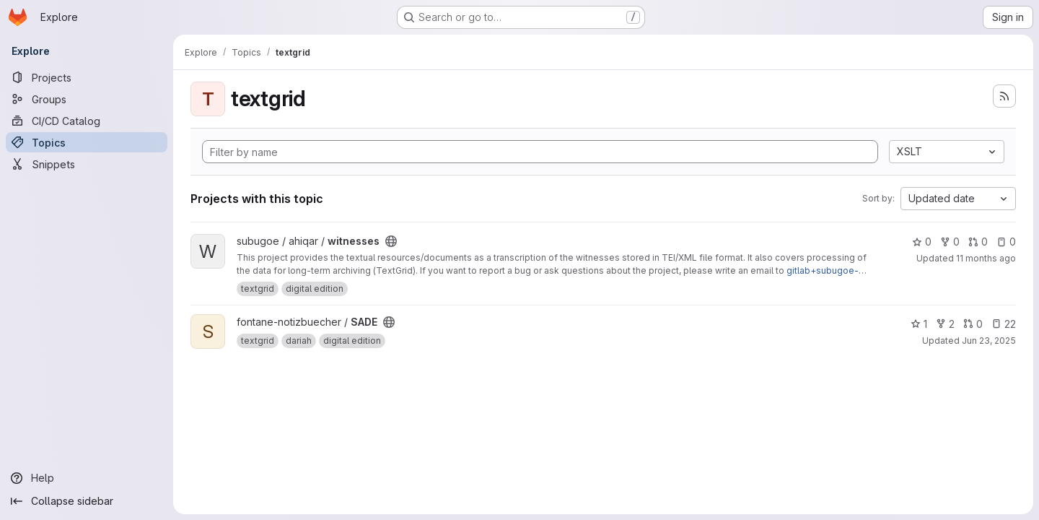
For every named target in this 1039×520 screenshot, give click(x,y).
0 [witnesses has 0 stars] (921, 241)
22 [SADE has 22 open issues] (1003, 324)
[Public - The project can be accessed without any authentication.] (391, 241)
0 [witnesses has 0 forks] (950, 241)
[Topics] (86, 142)
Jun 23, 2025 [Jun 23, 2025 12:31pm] (989, 340)
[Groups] (86, 99)
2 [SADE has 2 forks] (945, 324)
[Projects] (86, 77)
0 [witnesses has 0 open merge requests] (978, 241)
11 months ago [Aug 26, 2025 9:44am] (986, 258)
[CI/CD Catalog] (86, 120)
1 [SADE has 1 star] (919, 324)
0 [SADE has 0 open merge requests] (973, 324)
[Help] (86, 478)
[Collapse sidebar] (86, 501)
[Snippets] (86, 164)
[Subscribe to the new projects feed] (1004, 96)
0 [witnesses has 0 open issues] (1006, 241)
